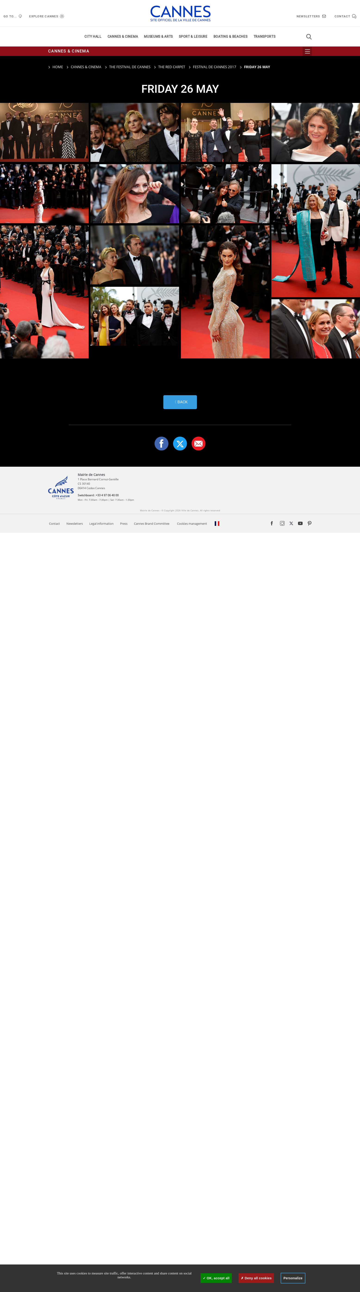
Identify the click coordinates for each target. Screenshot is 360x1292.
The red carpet (171, 67)
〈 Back (180, 1161)
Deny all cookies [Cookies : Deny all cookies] (256, 1278)
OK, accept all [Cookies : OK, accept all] (216, 1278)
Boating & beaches (231, 36)
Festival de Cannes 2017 (214, 67)
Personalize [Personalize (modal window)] (292, 1278)
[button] (198, 1203)
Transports (265, 36)
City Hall (92, 36)
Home (55, 67)
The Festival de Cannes (129, 67)
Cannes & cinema (123, 36)
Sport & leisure (193, 36)
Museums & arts (158, 36)
